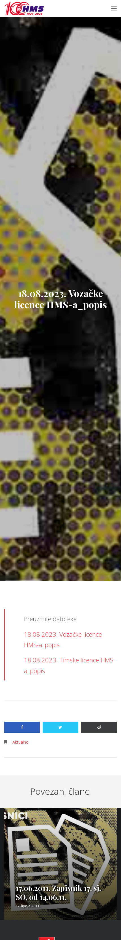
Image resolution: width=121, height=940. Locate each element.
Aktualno (20, 742)
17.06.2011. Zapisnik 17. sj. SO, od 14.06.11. (58, 892)
